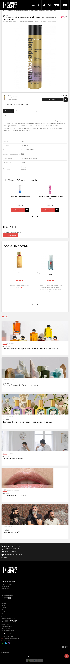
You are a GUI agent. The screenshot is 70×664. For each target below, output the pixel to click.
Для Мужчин (5, 616)
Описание (8, 111)
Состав (18, 111)
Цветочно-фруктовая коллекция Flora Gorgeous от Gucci (28, 422)
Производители (6, 589)
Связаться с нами (7, 584)
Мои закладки (6, 628)
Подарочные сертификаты (10, 591)
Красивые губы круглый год (15, 495)
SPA (3, 614)
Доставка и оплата (11, 115)
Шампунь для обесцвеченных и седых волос (50, 197)
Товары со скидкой (7, 595)
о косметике (8, 527)
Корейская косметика (8, 618)
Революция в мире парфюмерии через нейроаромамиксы (30, 348)
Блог (5, 316)
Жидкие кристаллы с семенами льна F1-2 (50, 274)
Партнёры (5, 593)
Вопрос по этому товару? (16, 104)
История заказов (7, 626)
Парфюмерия (6, 601)
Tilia (19, 273)
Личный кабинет (6, 624)
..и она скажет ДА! (11, 532)
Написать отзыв (10, 235)
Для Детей (5, 612)
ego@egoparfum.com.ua (10, 638)
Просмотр (18, 210)
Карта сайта (5, 586)
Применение (49, 111)
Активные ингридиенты (32, 111)
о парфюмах (8, 343)
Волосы (4, 607)
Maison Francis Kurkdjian (13, 459)
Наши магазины (7, 641)
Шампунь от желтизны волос (20, 196)
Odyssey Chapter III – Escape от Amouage (21, 385)
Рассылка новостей (8, 630)
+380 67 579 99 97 (7, 636)
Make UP (4, 603)
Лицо (3, 605)
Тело (3, 609)
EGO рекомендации (11, 490)
